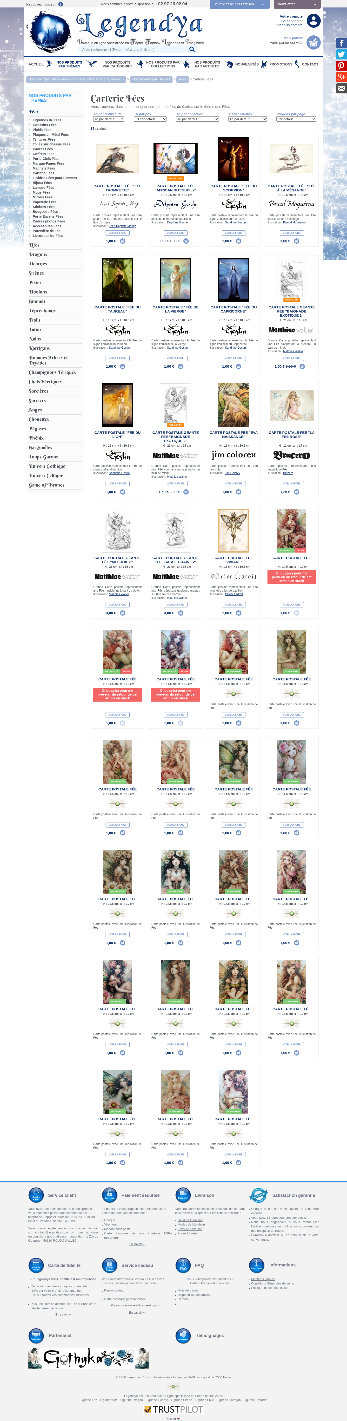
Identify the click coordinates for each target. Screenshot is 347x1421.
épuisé (301, 550)
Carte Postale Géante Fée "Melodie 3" (117, 560)
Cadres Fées (43, 149)
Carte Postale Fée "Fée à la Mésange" (292, 188)
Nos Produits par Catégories (118, 64)
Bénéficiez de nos (234, 4)
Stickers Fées (43, 207)
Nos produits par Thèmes (69, 64)
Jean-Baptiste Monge (122, 226)
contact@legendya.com (51, 1232)
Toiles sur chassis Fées (51, 144)
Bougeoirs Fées (45, 212)
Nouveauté (286, 550)
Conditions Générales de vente (272, 1283)
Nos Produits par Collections (163, 64)
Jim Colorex (232, 473)
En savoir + (137, 1244)
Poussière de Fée (46, 231)
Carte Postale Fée (292, 558)
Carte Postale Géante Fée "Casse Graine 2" (176, 560)
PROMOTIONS (281, 64)
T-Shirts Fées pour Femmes (55, 178)
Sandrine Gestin (235, 222)
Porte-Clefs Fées (46, 159)
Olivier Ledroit (234, 594)
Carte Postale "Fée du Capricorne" (234, 309)
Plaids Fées (42, 130)
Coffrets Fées (43, 154)
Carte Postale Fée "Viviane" (233, 560)
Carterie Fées (203, 79)
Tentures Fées (44, 139)
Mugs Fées (41, 192)
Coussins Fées (45, 125)
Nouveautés (247, 64)
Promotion (175, 178)
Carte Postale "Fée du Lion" (117, 434)
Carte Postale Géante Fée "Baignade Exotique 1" (291, 311)
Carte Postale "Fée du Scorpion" (234, 188)
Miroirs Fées (43, 197)
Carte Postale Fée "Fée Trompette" (117, 188)
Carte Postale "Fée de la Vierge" (176, 309)
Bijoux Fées (42, 183)
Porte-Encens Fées (48, 216)
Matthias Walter (293, 351)
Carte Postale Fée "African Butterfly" (176, 188)
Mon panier (293, 38)
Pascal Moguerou (294, 222)
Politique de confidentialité (269, 1288)
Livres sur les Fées (48, 236)
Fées (182, 79)
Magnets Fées (44, 168)
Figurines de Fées (47, 120)
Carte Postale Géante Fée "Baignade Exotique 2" (176, 436)
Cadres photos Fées (49, 221)
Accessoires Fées (47, 226)
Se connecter (292, 21)
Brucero (288, 473)
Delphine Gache (177, 222)
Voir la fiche (117, 233)
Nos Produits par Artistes (207, 64)
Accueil (36, 64)
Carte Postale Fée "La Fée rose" (291, 434)
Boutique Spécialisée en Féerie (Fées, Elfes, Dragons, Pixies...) (76, 79)
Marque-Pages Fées (49, 163)
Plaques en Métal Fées (51, 135)
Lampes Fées (43, 187)
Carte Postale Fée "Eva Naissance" (234, 434)
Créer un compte (289, 25)
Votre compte (291, 16)
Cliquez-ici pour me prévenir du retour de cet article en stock (292, 577)
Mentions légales (263, 1279)
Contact (310, 64)
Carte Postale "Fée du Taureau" (117, 309)
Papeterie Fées (45, 202)
